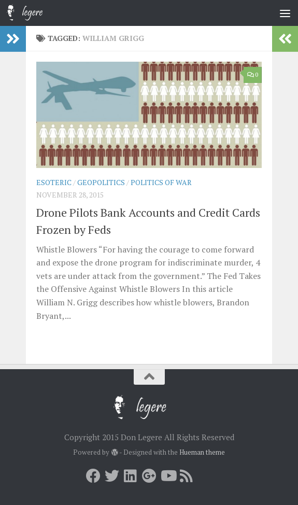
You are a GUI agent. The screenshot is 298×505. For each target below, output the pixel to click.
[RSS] (186, 476)
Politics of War (161, 182)
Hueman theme (202, 452)
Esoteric (54, 182)
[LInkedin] (130, 476)
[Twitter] (112, 476)
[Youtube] (168, 476)
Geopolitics (101, 182)
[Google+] (149, 476)
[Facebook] (93, 476)
